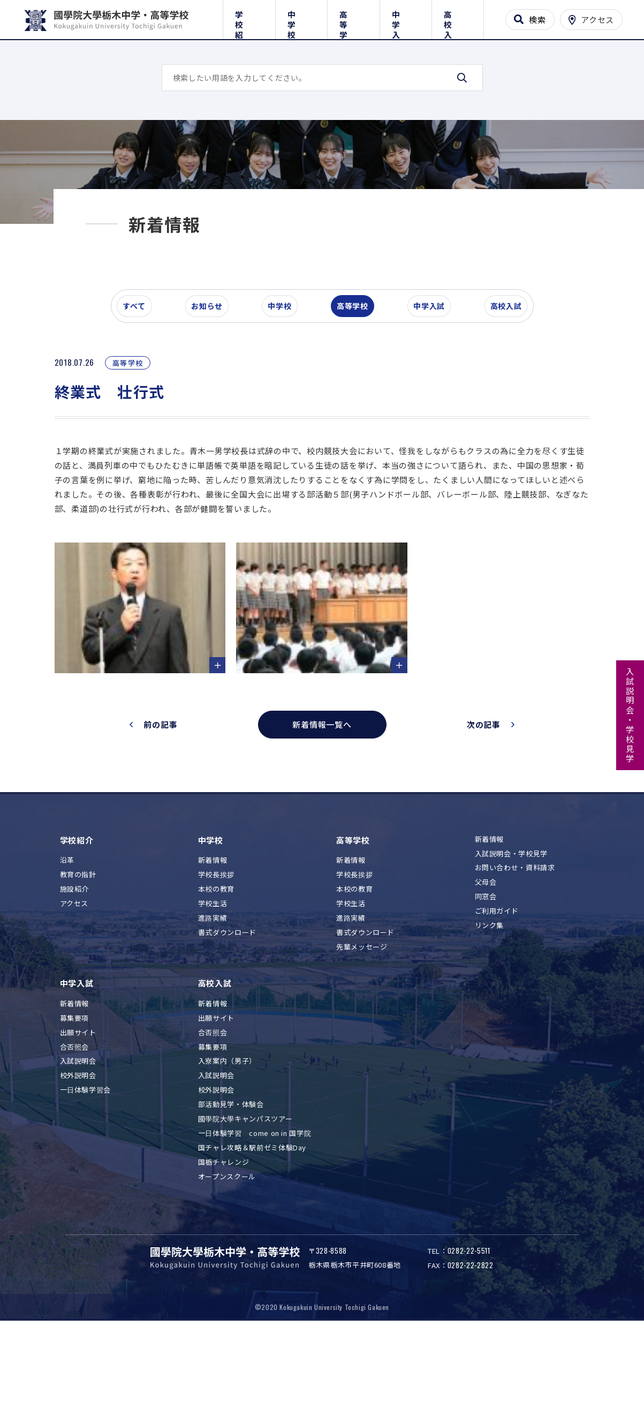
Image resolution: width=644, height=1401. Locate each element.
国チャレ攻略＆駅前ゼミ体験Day (252, 1210)
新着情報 (213, 923)
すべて (139, 371)
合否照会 (74, 1109)
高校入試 (458, 17)
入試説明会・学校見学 (630, 715)
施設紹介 (74, 951)
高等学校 (353, 17)
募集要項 (74, 1080)
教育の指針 (78, 937)
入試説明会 (78, 1123)
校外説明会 (78, 1138)
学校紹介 (249, 17)
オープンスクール (227, 1239)
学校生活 (213, 965)
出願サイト (78, 1094)
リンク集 (489, 987)
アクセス (74, 965)
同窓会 (486, 959)
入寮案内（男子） (227, 1123)
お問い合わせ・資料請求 (515, 930)
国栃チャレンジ (223, 1224)
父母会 (486, 945)
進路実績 (213, 980)
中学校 (301, 17)
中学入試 (406, 17)
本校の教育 (216, 951)
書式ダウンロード (227, 994)
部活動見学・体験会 (231, 1167)
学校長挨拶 (216, 937)
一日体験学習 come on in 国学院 (255, 1195)
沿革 (67, 923)
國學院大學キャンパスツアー (245, 1181)
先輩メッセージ (362, 1009)
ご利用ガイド (497, 973)
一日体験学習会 (85, 1152)
